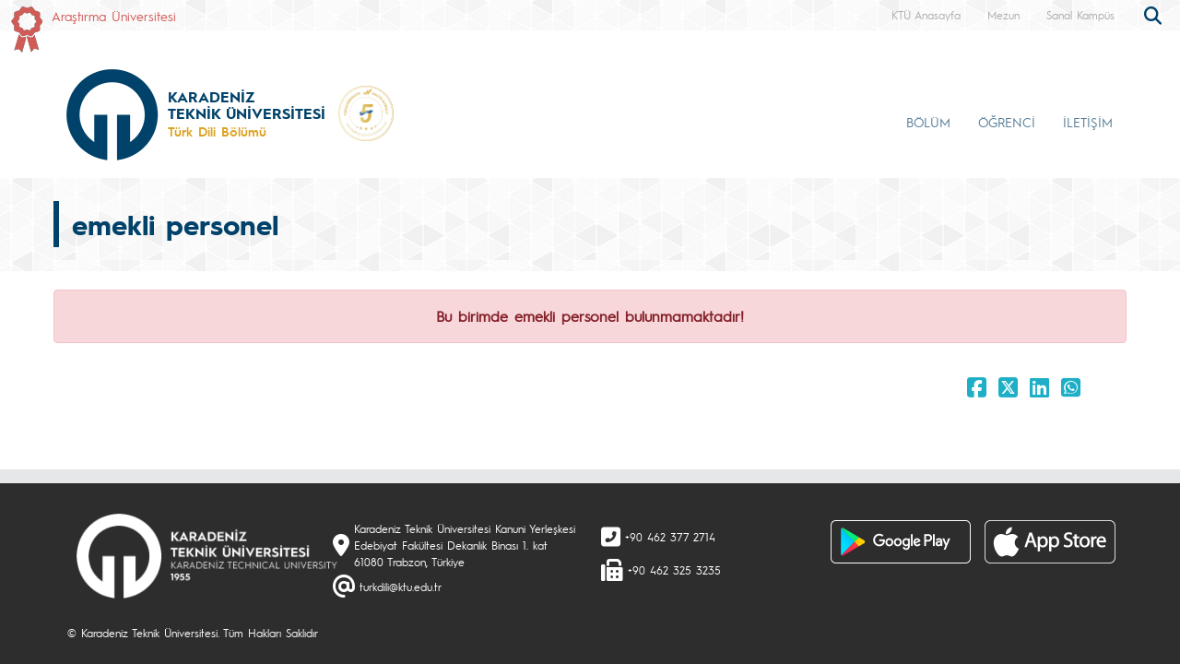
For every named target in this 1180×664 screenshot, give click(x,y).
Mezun (1003, 14)
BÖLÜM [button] (928, 121)
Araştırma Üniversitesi (114, 15)
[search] (1155, 14)
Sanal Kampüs (1080, 14)
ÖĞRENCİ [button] (1006, 121)
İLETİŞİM (1088, 121)
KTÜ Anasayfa (926, 14)
